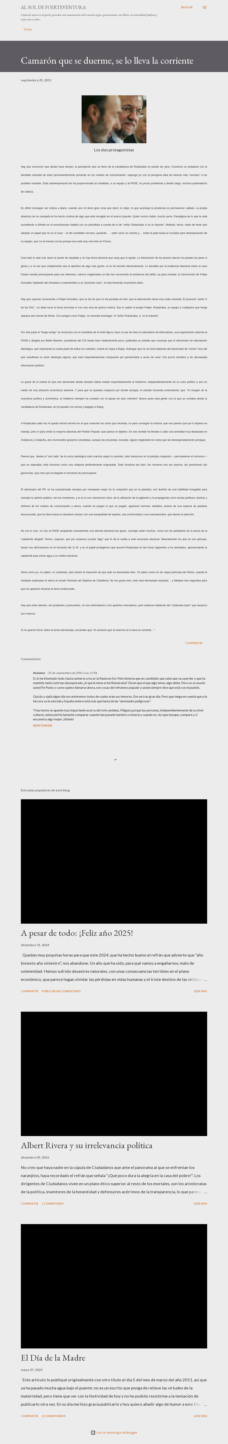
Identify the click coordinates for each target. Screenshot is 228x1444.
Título (27, 29)
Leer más (200, 991)
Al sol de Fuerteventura (53, 7)
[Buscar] (187, 7)
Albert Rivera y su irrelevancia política (87, 1145)
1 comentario (53, 1203)
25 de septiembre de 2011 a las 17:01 (72, 673)
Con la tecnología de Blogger (114, 1432)
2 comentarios (53, 1416)
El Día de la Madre (53, 1357)
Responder (42, 725)
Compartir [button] (193, 643)
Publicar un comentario (61, 991)
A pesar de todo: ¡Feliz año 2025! (77, 932)
